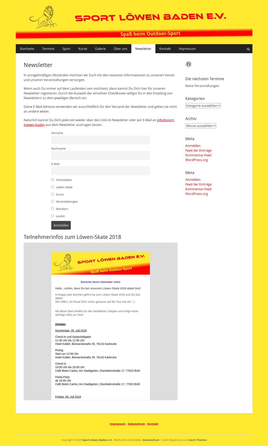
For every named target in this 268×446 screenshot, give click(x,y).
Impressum (187, 49)
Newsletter (143, 49)
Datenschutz (136, 424)
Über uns (120, 49)
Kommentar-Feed (198, 155)
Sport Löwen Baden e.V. (97, 440)
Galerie (100, 49)
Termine (48, 49)
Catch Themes (197, 440)
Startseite (27, 49)
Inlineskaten (61, 180)
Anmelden (193, 145)
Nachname (58, 148)
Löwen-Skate (62, 187)
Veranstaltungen (64, 201)
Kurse (82, 49)
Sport (66, 49)
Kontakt (165, 49)
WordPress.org (196, 160)
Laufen (58, 216)
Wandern (59, 209)
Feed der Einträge (198, 150)
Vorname (57, 133)
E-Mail (55, 164)
